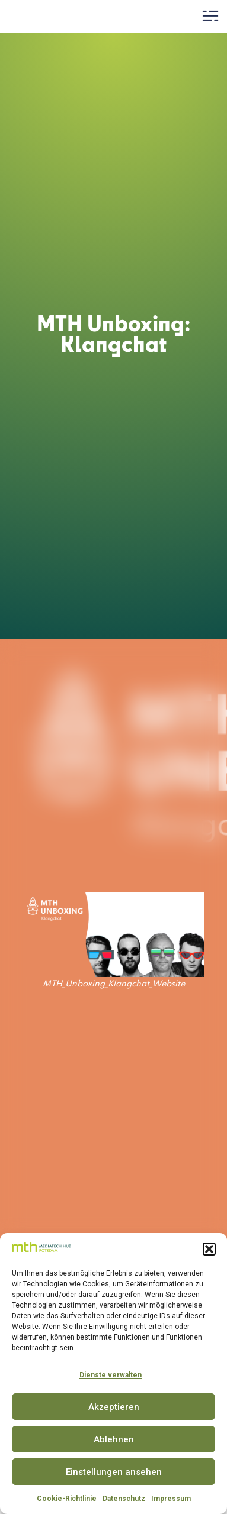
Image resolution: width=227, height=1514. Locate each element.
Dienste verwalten (110, 1375)
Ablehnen (114, 1439)
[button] (209, 1249)
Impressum (171, 1498)
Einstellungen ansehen (114, 1472)
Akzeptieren (113, 1407)
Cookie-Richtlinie (67, 1498)
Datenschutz (124, 1498)
